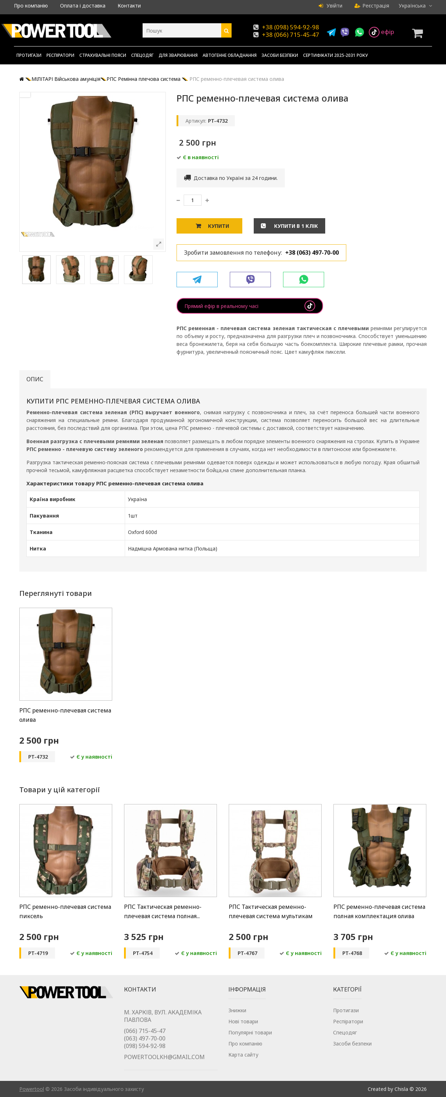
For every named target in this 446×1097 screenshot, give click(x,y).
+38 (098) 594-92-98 (290, 27)
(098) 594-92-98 (144, 1046)
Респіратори (60, 55)
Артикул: (195, 120)
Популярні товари (250, 1032)
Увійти (330, 5)
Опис (34, 379)
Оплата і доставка (82, 5)
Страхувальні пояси (102, 55)
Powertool (31, 1089)
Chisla (401, 1089)
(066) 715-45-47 (144, 1031)
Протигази (28, 55)
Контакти (129, 5)
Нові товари (243, 1021)
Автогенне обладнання (230, 55)
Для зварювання (178, 55)
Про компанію (31, 5)
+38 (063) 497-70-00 (312, 252)
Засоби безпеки (280, 55)
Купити (218, 225)
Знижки (237, 1010)
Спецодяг (142, 55)
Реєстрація (372, 5)
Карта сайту (243, 1054)
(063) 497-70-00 (144, 1038)
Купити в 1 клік (295, 225)
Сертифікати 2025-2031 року (335, 55)
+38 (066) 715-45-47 (290, 34)
